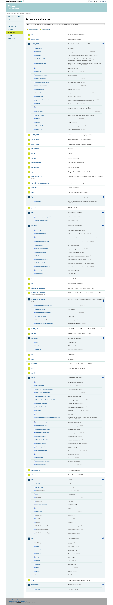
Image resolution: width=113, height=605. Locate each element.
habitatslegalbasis (41, 255)
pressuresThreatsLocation (43, 100)
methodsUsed (40, 89)
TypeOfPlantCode (41, 316)
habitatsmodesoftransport (43, 266)
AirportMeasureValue (42, 382)
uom (32, 538)
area (37, 546)
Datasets (10, 20)
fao (32, 192)
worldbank (34, 584)
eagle (37, 345)
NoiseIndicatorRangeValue (43, 422)
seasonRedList (40, 115)
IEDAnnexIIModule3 (38, 293)
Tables (9, 23)
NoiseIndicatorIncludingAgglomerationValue (48, 417)
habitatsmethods (40, 263)
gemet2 (33, 208)
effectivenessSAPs (41, 63)
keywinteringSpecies (41, 68)
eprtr (33, 172)
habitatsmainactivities (42, 259)
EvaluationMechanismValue (43, 396)
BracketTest (39, 487)
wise (33, 580)
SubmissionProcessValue (43, 461)
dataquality (35, 167)
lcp (32, 368)
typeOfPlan (39, 129)
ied (32, 283)
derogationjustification (42, 248)
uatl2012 (38, 349)
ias (32, 279)
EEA (15, 1)
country (38, 589)
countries (38, 55)
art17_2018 (35, 144)
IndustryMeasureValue (42, 407)
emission (38, 553)
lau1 (32, 354)
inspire (33, 333)
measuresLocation (41, 78)
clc (37, 342)
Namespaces (11, 38)
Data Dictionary (20, 13)
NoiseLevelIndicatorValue (43, 429)
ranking (38, 103)
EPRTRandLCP (36, 176)
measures (39, 71)
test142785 (39, 511)
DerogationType (40, 309)
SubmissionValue (41, 464)
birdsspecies (39, 245)
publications (35, 470)
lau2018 (34, 364)
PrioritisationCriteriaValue (43, 439)
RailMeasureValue (41, 443)
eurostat (34, 187)
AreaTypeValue (40, 385)
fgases (33, 197)
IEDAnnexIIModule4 (38, 299)
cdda (33, 153)
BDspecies (39, 48)
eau (37, 494)
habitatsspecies (40, 270)
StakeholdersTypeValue (42, 454)
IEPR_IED (34, 329)
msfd (33, 373)
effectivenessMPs (41, 58)
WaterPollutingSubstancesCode (44, 323)
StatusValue (39, 457)
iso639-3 (38, 410)
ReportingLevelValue (41, 447)
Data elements (12, 26)
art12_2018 (35, 44)
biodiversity (35, 148)
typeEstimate (39, 125)
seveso (33, 475)
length (38, 557)
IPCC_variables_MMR (42, 220)
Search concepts (46, 29)
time (37, 567)
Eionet (14, 13)
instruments (39, 273)
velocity (38, 571)
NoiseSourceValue (41, 436)
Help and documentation (14, 17)
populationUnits (40, 92)
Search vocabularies (33, 29)
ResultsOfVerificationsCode (43, 312)
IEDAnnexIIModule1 (38, 288)
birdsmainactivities (41, 233)
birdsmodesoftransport (42, 241)
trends (38, 122)
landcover (34, 338)
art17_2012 (35, 139)
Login (91, 1)
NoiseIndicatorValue (41, 425)
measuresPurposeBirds (42, 82)
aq (32, 34)
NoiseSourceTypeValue (42, 432)
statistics (38, 564)
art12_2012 (35, 39)
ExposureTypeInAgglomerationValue (46, 399)
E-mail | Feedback (13, 600)
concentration (40, 550)
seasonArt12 (39, 111)
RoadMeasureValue (41, 450)
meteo (38, 560)
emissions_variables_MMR (43, 217)
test (32, 479)
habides (34, 225)
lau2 (32, 359)
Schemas (10, 29)
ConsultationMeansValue (43, 392)
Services (10, 35)
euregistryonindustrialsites (40, 183)
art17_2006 (35, 135)
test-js (38, 508)
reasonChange (40, 107)
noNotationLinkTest (41, 504)
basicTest (38, 484)
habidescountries (41, 252)
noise (33, 377)
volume (38, 574)
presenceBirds (40, 96)
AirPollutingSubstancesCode (44, 305)
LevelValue (39, 414)
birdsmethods (40, 237)
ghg (32, 212)
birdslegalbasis (40, 230)
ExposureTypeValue (41, 403)
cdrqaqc (38, 51)
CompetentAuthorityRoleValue (44, 389)
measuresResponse (41, 85)
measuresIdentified (41, 75)
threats (38, 118)
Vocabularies (12, 32)
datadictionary (36, 162)
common (34, 158)
